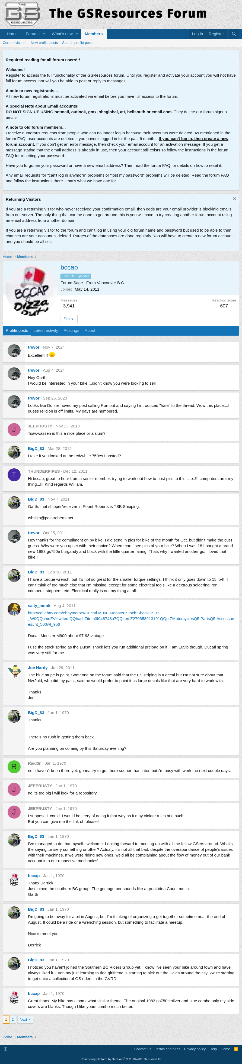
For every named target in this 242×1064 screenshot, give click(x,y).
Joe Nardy (38, 667)
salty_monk (39, 605)
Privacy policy (195, 1049)
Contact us (142, 1049)
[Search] (234, 34)
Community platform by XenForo (121, 1059)
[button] (44, 34)
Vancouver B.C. (111, 282)
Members (94, 33)
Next (23, 1019)
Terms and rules (167, 1049)
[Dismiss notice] (234, 199)
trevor (34, 347)
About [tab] (90, 330)
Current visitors (14, 43)
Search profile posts (77, 43)
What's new (62, 33)
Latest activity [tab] (46, 330)
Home (12, 33)
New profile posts (44, 43)
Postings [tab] (71, 330)
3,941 (69, 306)
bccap (34, 875)
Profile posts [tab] (17, 330)
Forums (33, 33)
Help (213, 1049)
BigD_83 (36, 448)
